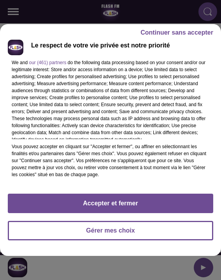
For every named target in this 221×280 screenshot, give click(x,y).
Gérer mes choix (110, 230)
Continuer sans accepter (176, 32)
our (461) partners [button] (47, 62)
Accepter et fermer (110, 203)
